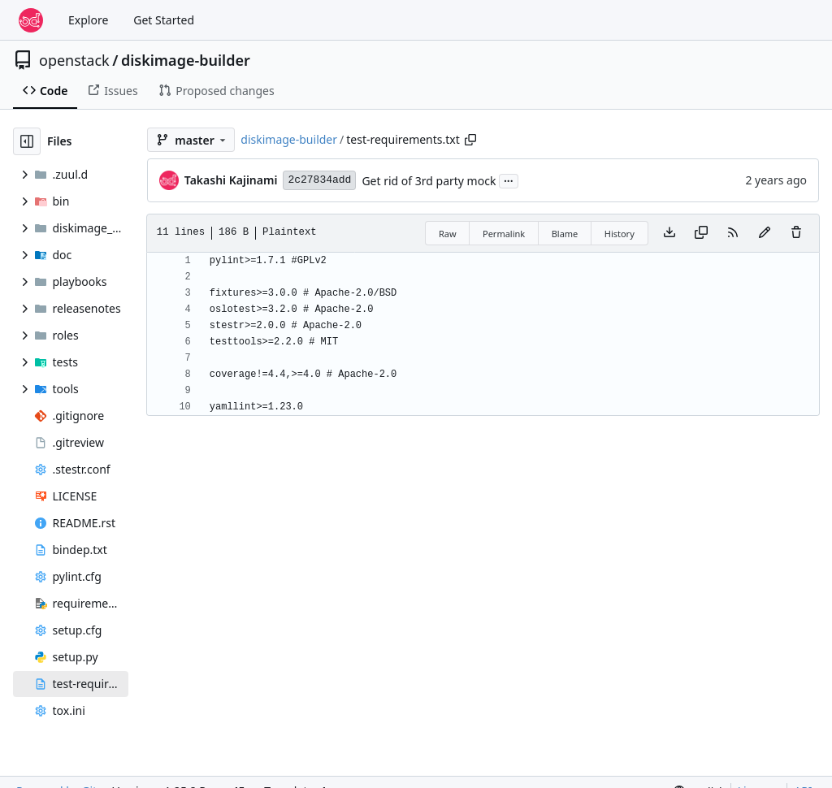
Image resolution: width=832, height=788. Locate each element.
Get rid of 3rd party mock (429, 180)
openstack (74, 60)
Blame (565, 233)
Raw (448, 233)
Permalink (504, 233)
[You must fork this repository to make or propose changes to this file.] (765, 233)
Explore (88, 20)
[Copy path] (470, 139)
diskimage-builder (185, 60)
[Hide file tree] (27, 141)
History (619, 233)
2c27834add (319, 180)
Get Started (163, 20)
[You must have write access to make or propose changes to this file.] (796, 233)
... (509, 179)
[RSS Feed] (733, 233)
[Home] (31, 20)
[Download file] (669, 233)
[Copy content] (701, 233)
